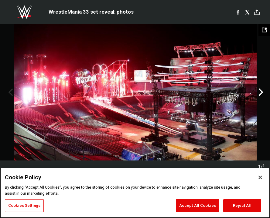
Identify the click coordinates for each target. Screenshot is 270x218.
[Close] (260, 177)
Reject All (242, 205)
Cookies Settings (24, 205)
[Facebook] (238, 12)
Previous (10, 92)
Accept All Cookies (197, 205)
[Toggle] (256, 12)
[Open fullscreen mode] (264, 30)
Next (260, 92)
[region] (135, 193)
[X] (247, 12)
